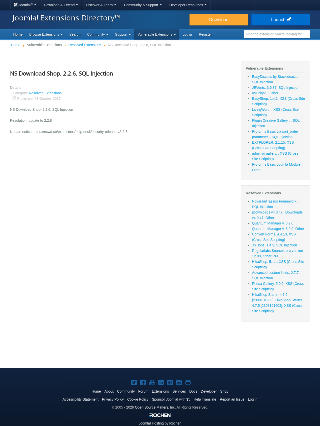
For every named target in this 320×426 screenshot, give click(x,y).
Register (205, 34)
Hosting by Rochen (159, 423)
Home (17, 34)
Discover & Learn (101, 5)
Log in (187, 34)
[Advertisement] (160, 347)
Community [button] (97, 34)
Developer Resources (188, 5)
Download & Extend (61, 5)
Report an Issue (232, 399)
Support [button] (123, 34)
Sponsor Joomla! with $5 (171, 399)
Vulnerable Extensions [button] (157, 34)
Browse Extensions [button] (45, 34)
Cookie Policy (137, 399)
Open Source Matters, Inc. (155, 407)
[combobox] (277, 34)
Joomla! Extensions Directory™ (66, 17)
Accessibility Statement (80, 399)
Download (218, 19)
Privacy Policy (113, 399)
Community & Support (143, 5)
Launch (280, 19)
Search (74, 34)
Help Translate (205, 399)
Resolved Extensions (45, 93)
